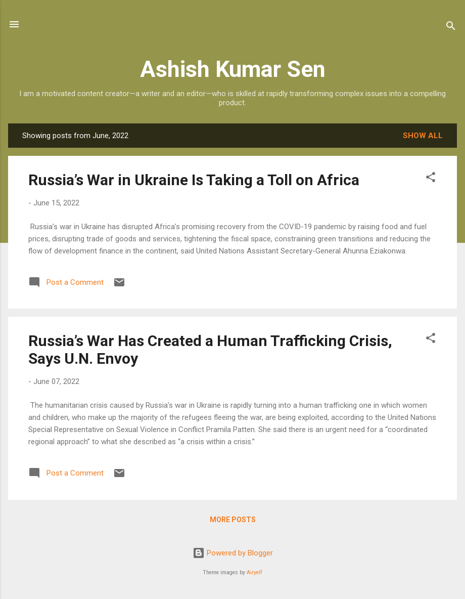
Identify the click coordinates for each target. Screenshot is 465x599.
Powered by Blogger (233, 553)
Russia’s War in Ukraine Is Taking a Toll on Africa (193, 180)
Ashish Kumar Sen (233, 69)
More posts (233, 520)
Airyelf (254, 572)
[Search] (451, 27)
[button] (431, 179)
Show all (423, 135)
